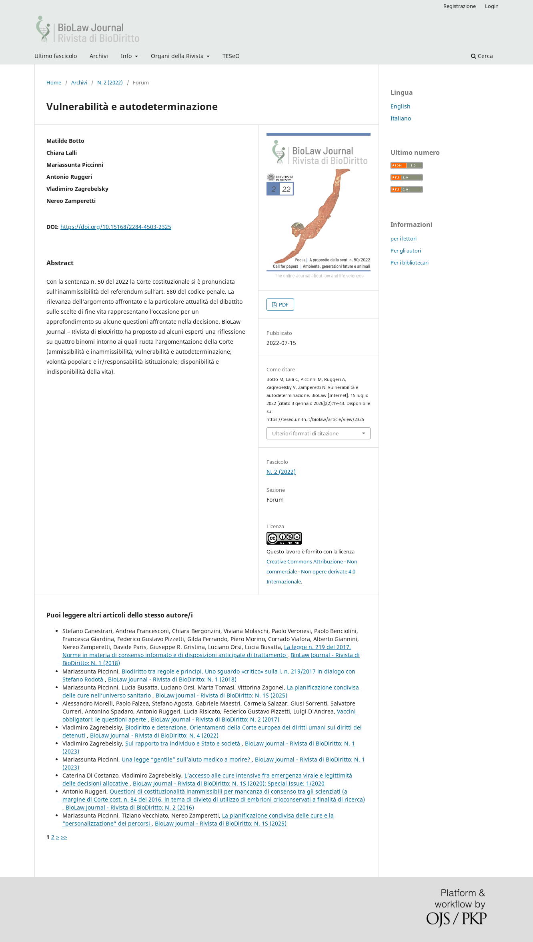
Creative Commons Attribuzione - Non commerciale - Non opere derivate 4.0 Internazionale (311, 571)
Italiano (401, 118)
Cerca (482, 56)
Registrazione (459, 6)
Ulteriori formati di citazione (305, 433)
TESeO (231, 56)
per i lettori (404, 238)
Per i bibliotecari (410, 262)
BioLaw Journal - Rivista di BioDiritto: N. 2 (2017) (215, 719)
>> (64, 837)
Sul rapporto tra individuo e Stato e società (183, 743)
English (401, 106)
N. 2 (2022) (110, 82)
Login (492, 6)
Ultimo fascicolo (55, 56)
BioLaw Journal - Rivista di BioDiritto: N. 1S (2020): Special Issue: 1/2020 (229, 783)
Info (127, 56)
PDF (283, 304)
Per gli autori (406, 250)
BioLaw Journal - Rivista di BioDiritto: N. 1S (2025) (221, 695)
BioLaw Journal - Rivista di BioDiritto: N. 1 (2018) (172, 679)
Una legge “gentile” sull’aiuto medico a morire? (187, 759)
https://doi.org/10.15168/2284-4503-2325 (115, 226)
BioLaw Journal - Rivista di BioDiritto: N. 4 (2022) (154, 735)
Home (53, 82)
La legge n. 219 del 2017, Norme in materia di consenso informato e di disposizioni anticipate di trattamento (206, 651)
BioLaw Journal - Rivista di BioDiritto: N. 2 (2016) (130, 807)
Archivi (99, 56)
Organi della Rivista (178, 56)
